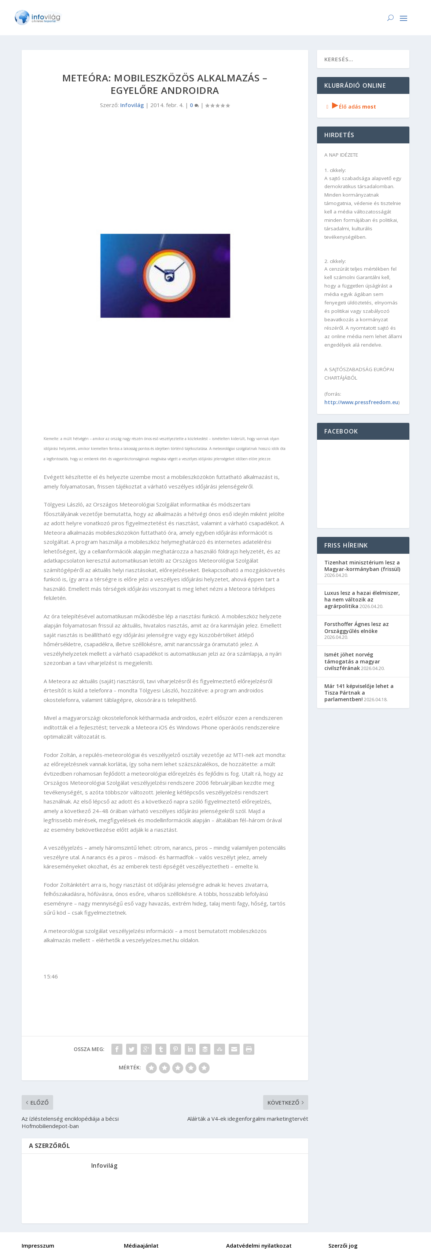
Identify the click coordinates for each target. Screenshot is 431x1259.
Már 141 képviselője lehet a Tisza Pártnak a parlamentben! (359, 692)
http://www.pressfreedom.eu (361, 402)
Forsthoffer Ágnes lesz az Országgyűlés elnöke (356, 627)
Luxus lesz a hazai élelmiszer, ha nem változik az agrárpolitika (362, 599)
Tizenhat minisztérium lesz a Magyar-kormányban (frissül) (362, 565)
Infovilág (132, 105)
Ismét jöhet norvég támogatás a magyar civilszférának (352, 661)
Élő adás (350, 106)
